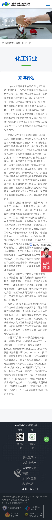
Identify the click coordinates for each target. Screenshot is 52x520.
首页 (18, 43)
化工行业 (26, 43)
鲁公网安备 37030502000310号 (14, 503)
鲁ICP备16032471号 (20, 500)
